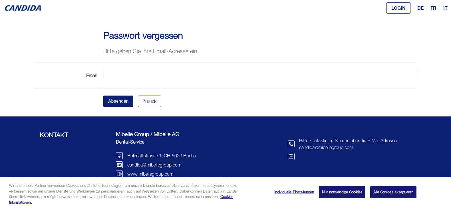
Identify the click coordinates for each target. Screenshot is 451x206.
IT (445, 8)
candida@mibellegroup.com (154, 164)
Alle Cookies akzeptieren (393, 194)
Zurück (149, 101)
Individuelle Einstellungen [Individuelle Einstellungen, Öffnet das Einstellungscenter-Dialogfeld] (294, 194)
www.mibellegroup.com (150, 174)
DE (420, 8)
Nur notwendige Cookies (342, 194)
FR (433, 8)
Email (91, 75)
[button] (398, 8)
